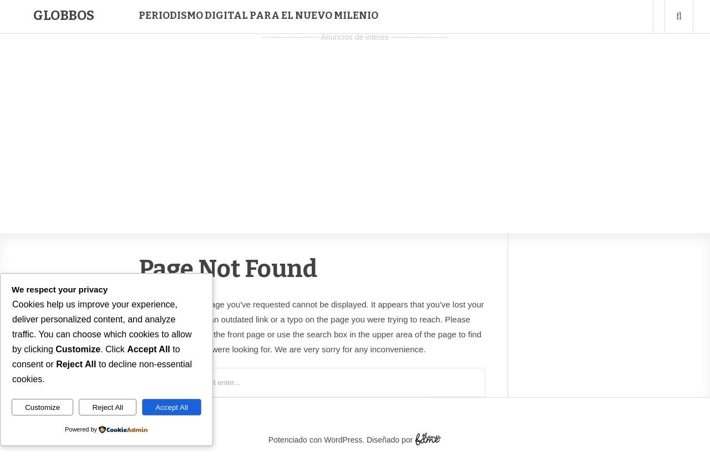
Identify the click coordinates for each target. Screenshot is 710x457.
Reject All (107, 407)
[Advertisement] (355, 122)
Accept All (171, 407)
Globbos (63, 15)
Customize (42, 407)
